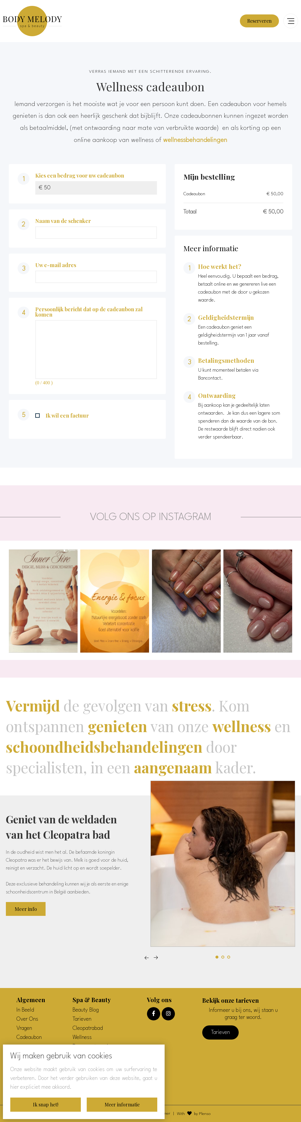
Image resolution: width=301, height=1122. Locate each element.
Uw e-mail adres (55, 265)
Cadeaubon (29, 1037)
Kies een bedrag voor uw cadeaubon (79, 175)
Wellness (82, 1037)
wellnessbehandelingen (195, 140)
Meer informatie (122, 1104)
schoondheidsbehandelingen (104, 747)
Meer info (26, 909)
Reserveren (259, 21)
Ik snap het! (45, 1104)
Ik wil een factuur (62, 415)
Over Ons (27, 1019)
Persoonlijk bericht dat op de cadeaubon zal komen (89, 312)
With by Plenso (194, 1113)
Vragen (24, 1028)
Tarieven (82, 1019)
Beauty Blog (86, 1010)
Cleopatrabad (88, 1028)
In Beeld (25, 1010)
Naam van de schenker (63, 221)
